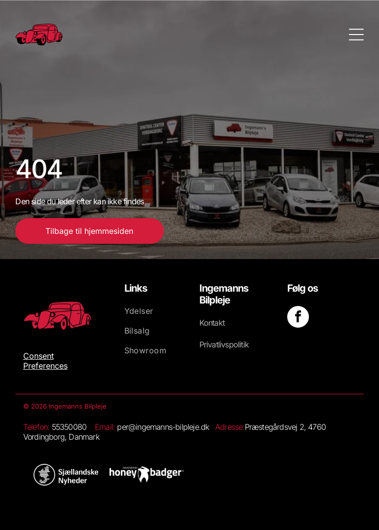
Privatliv (212, 344)
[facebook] (298, 318)
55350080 (69, 427)
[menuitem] (152, 316)
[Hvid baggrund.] (66, 475)
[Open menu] (356, 34)
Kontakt (212, 323)
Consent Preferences (45, 361)
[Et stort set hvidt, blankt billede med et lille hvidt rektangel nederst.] (147, 475)
